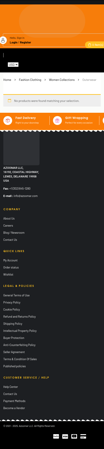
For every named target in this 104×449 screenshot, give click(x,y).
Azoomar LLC (26, 425)
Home (7, 80)
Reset (23, 64)
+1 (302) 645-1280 (19, 188)
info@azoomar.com (26, 196)
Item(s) (97, 45)
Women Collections (62, 80)
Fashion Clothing (30, 80)
